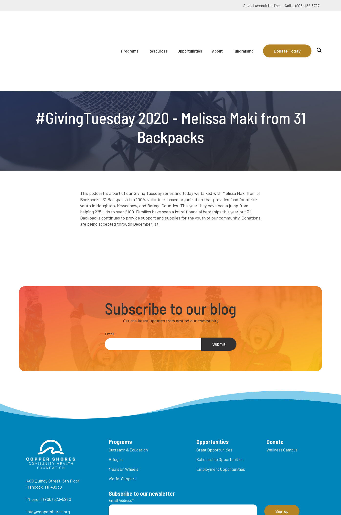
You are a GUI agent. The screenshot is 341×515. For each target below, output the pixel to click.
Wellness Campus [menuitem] (282, 395)
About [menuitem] (217, 23)
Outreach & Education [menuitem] (128, 395)
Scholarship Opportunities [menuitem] (220, 405)
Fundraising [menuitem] (243, 23)
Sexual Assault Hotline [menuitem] (261, 5)
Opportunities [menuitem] (190, 23)
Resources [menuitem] (158, 23)
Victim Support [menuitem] (122, 424)
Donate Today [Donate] (287, 23)
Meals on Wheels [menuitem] (123, 415)
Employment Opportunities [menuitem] (220, 415)
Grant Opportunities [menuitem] (214, 395)
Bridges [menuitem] (116, 405)
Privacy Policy (232, 503)
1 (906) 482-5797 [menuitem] (302, 5)
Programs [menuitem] (130, 23)
